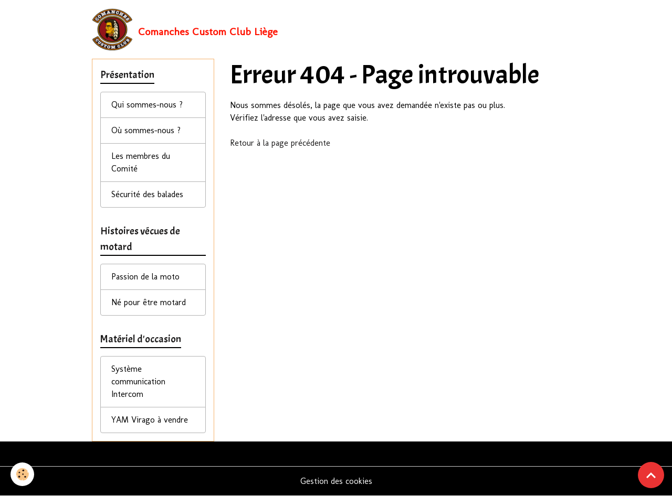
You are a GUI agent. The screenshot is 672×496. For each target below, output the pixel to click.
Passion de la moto (145, 277)
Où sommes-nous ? (146, 130)
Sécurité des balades (147, 194)
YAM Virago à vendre (149, 420)
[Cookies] (22, 474)
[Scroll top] (651, 475)
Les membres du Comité (140, 162)
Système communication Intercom (138, 381)
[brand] (185, 29)
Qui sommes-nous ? (147, 105)
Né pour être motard (148, 302)
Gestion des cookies (336, 481)
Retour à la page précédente (280, 143)
